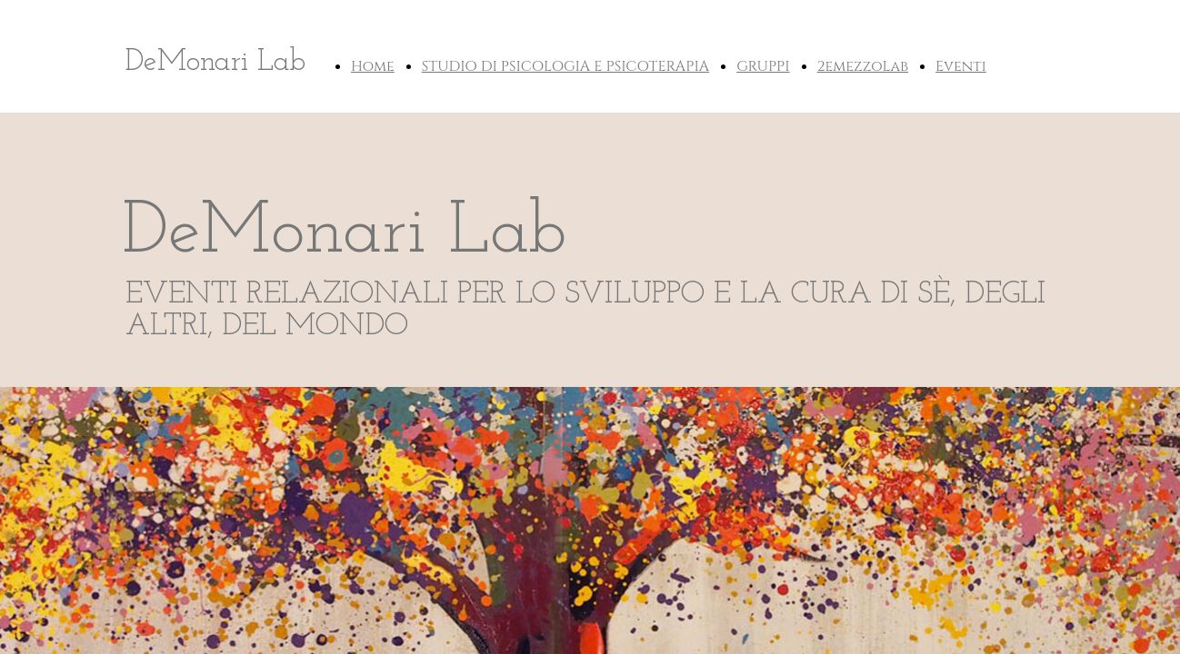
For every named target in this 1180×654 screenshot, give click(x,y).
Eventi (960, 66)
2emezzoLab (862, 66)
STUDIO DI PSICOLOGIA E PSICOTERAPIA (565, 66)
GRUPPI (762, 66)
